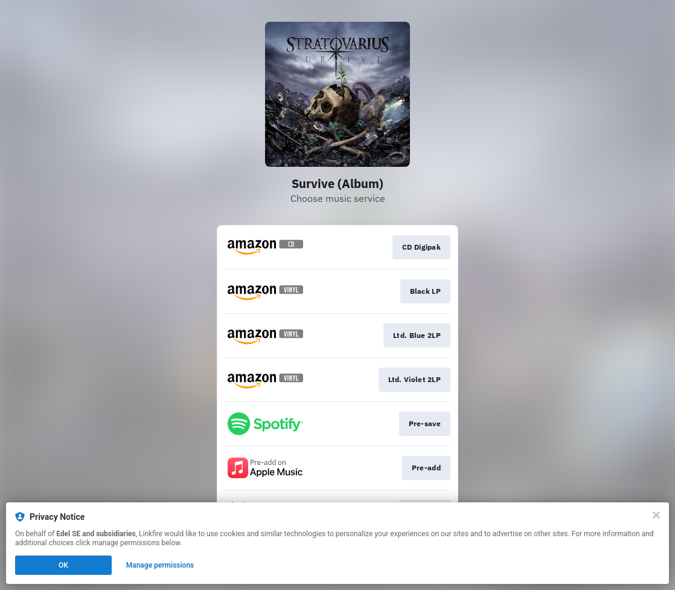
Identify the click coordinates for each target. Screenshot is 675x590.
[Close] (656, 515)
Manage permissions (160, 565)
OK (63, 565)
